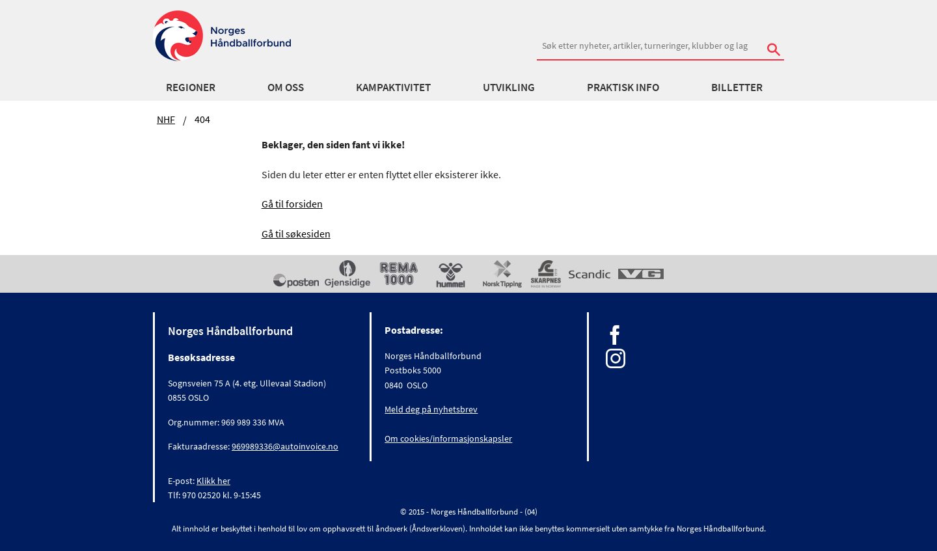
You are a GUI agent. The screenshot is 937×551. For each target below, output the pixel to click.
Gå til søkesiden (296, 233)
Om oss (285, 87)
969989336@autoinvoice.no (285, 446)
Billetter (737, 87)
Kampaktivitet (393, 87)
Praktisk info (623, 87)
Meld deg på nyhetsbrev (431, 409)
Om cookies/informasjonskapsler (448, 438)
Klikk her (213, 481)
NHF (166, 119)
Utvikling (509, 87)
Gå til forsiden (292, 203)
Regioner (190, 87)
